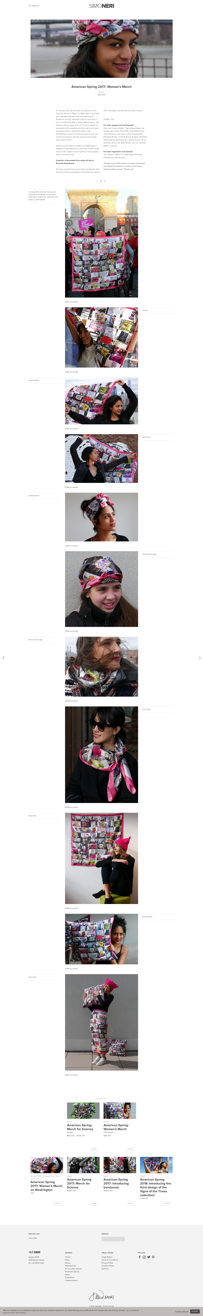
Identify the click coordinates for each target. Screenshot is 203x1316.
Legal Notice (107, 1257)
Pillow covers (108, 1132)
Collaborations (71, 1280)
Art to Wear (44, 1176)
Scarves (70, 1132)
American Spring (72, 1271)
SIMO (101, 6)
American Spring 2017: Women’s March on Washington (47, 1186)
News (101, 92)
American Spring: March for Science (80, 1127)
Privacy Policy (107, 1263)
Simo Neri (98, 1306)
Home (67, 1257)
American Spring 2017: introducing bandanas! (116, 1183)
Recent (34, 1176)
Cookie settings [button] (181, 1311)
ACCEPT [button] (195, 1311)
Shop (67, 1260)
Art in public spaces (73, 1269)
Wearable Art (70, 1266)
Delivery (105, 1269)
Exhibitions (69, 1277)
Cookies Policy (108, 1266)
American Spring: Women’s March (116, 1127)
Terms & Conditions (110, 1260)
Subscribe (33, 1238)
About (67, 1263)
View (94, 1149)
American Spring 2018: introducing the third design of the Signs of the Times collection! (155, 1187)
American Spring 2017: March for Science (79, 1183)
